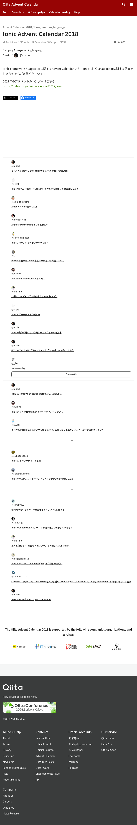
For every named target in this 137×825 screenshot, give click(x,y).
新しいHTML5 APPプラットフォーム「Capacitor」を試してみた (42, 350)
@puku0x (16, 271)
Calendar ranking (59, 12)
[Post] (10, 98)
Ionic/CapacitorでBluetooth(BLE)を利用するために (36, 563)
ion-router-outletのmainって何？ (28, 278)
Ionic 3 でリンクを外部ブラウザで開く (30, 242)
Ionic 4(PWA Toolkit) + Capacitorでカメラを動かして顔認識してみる (44, 188)
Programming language (49, 27)
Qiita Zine (107, 744)
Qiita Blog (8, 807)
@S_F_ (14, 253)
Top (5, 12)
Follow (119, 42)
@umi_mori (17, 289)
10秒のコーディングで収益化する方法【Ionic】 (34, 296)
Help (77, 12)
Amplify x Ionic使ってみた (24, 206)
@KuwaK (15, 422)
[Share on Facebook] (28, 98)
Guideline (8, 756)
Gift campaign (36, 12)
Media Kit (8, 762)
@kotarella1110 (19, 574)
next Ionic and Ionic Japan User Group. (31, 599)
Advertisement (11, 779)
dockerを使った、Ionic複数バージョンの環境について (37, 260)
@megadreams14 (20, 556)
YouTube (73, 762)
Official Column (45, 750)
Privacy (7, 750)
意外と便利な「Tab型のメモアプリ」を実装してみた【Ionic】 (41, 545)
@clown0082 (17, 502)
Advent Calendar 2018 (17, 27)
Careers (7, 801)
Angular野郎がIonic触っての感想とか (29, 224)
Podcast (73, 767)
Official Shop (108, 750)
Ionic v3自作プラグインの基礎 (26, 460)
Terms (6, 744)
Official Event (43, 744)
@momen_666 (18, 217)
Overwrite (71, 374)
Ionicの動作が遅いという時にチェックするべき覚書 (36, 332)
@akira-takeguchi (20, 199)
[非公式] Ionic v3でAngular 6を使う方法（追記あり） (37, 393)
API (37, 779)
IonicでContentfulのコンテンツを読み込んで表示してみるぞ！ (41, 527)
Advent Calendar (45, 756)
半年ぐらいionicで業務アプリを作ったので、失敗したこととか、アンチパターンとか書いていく (57, 429)
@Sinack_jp (17, 520)
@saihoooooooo (19, 453)
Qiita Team (107, 738)
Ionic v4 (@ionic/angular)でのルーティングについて (37, 411)
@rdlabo (15, 163)
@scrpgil (15, 181)
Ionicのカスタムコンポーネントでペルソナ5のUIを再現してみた (42, 478)
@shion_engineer (20, 235)
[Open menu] (132, 5)
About (6, 738)
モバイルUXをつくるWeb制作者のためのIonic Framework (39, 170)
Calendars (18, 12)
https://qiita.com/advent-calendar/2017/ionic (33, 86)
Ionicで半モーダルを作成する (25, 314)
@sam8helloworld (20, 471)
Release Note (43, 738)
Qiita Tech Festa (45, 762)
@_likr (14, 361)
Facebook (74, 756)
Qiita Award (42, 767)
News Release (11, 813)
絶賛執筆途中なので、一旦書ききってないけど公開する (38, 509)
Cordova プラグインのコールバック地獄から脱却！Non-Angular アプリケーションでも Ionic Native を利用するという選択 (71, 581)
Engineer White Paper (48, 773)
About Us (8, 795)
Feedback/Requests (14, 767)
